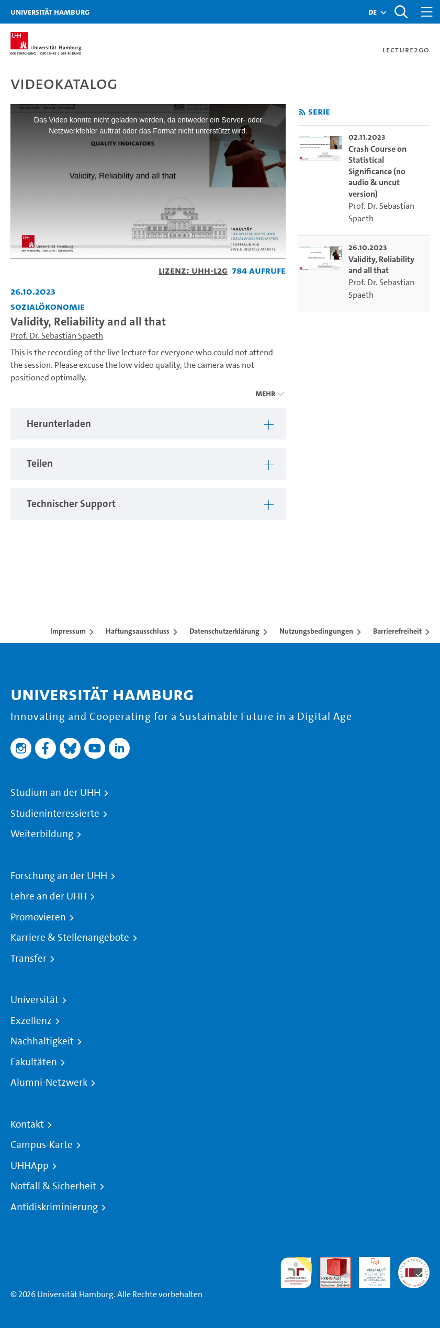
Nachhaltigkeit (42, 1041)
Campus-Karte (41, 1145)
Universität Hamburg (49, 11)
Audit (330, 1262)
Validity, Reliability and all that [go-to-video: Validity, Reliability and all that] (381, 265)
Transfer (28, 958)
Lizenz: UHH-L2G (193, 270)
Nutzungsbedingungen (316, 631)
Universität (34, 1000)
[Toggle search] (401, 12)
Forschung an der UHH (58, 876)
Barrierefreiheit (397, 631)
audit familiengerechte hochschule (296, 1272)
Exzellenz (31, 1021)
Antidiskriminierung (54, 1207)
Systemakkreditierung (414, 1262)
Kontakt (27, 1124)
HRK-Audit (369, 1269)
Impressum (68, 631)
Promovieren (38, 917)
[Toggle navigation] (427, 12)
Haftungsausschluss (138, 631)
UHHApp (29, 1166)
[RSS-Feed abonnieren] (302, 112)
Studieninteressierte (54, 813)
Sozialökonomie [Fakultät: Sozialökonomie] (47, 306)
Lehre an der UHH (48, 896)
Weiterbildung (41, 834)
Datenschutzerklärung (224, 631)
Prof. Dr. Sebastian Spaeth (56, 335)
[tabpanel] (148, 424)
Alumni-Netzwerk (48, 1082)
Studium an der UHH (55, 793)
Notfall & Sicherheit (53, 1186)
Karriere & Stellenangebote (69, 937)
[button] (372, 12)
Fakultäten (33, 1062)
